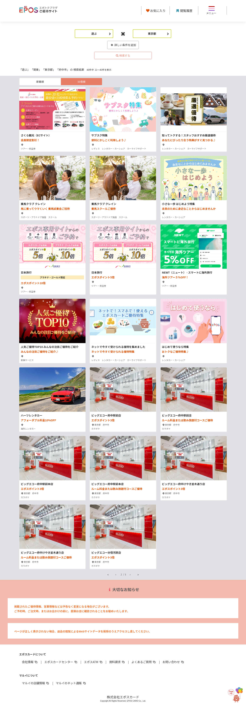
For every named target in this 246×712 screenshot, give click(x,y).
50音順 (81, 81)
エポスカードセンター (61, 662)
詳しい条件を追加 (123, 45)
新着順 (40, 81)
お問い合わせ (173, 662)
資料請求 (117, 662)
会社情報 (30, 662)
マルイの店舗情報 (36, 683)
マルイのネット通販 (71, 683)
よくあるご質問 (143, 662)
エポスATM (93, 662)
